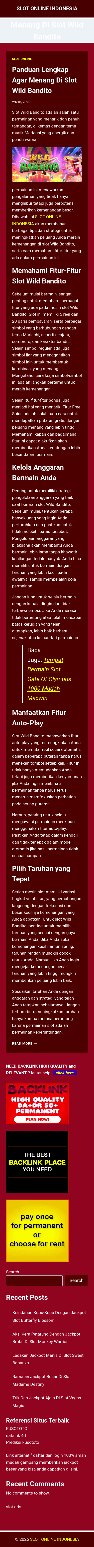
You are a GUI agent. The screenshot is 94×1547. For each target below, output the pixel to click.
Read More (25, 1043)
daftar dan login (48, 1455)
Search (12, 1271)
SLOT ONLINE (22, 59)
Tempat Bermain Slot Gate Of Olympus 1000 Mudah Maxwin (49, 679)
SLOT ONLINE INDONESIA (54, 1539)
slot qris (13, 1506)
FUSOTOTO (16, 1428)
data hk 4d (16, 1435)
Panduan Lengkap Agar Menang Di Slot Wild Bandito (44, 80)
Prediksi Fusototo (22, 1442)
